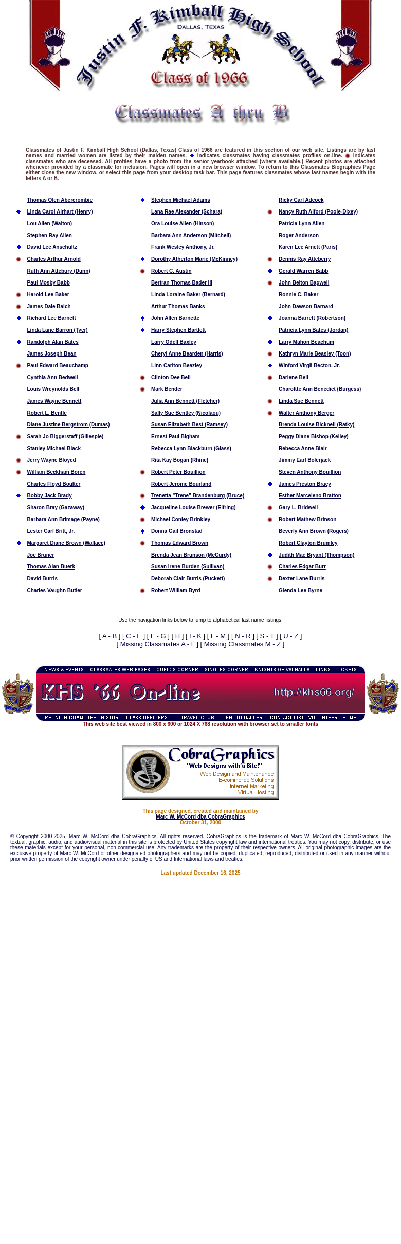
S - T (268, 636)
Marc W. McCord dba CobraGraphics (200, 817)
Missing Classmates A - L (157, 644)
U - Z (291, 636)
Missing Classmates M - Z (242, 644)
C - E (134, 636)
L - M (219, 636)
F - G (158, 636)
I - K (196, 636)
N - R (243, 636)
